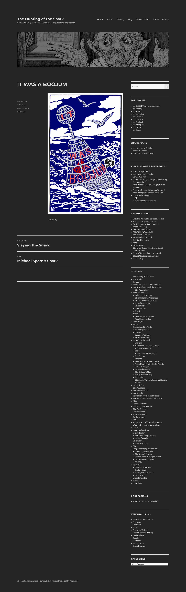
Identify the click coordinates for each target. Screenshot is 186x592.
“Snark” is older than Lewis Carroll (147, 253)
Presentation (142, 19)
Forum (135, 527)
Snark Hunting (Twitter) (143, 533)
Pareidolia (139, 377)
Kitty (135, 401)
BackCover (21, 112)
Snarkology (137, 522)
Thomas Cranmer (140, 293)
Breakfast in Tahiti (142, 338)
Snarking (139, 332)
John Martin (138, 393)
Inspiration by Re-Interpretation (146, 396)
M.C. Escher (139, 475)
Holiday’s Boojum (142, 438)
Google (136, 538)
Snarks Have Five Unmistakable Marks (148, 219)
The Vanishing (139, 388)
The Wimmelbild (141, 290)
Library (165, 19)
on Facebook (138, 122)
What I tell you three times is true (146, 425)
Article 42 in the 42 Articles (146, 301)
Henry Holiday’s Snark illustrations (147, 287)
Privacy (120, 19)
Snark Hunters (139, 546)
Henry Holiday (139, 433)
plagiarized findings (141, 195)
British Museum (139, 177)
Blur (134, 420)
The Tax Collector (140, 409)
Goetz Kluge (22, 101)
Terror (135, 324)
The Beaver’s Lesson (141, 235)
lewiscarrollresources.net (143, 520)
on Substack (138, 119)
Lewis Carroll (138, 441)
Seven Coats (140, 306)
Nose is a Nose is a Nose (144, 316)
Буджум (138, 343)
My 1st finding (139, 385)
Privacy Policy (45, 581)
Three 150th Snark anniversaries (146, 256)
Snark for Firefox (140, 478)
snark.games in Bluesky (142, 148)
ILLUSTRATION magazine (143, 174)
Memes (136, 481)
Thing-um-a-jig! (140, 227)
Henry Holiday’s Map (143, 375)
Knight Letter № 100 (143, 295)
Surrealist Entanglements (145, 201)
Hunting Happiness (141, 240)
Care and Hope (139, 412)
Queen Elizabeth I (140, 404)
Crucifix (138, 311)
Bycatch (136, 465)
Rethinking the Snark (141, 340)
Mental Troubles (141, 443)
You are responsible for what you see (147, 422)
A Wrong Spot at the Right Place (145, 501)
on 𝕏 (137, 130)
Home (100, 19)
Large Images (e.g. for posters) (145, 449)
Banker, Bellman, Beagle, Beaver (148, 457)
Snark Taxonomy (144, 348)
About (110, 19)
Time (135, 243)
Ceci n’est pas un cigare (144, 459)
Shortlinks (137, 483)
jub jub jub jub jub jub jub (147, 353)
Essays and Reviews (141, 430)
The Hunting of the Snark (40, 19)
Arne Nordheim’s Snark (142, 237)
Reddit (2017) (138, 543)
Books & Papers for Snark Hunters (147, 285)
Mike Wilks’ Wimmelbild (143, 232)
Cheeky (136, 428)
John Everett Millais (141, 391)
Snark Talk (137, 279)
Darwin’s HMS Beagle (144, 451)
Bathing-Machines (142, 335)
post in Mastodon (140, 151)
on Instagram (138, 125)
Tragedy (138, 359)
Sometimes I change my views (147, 346)
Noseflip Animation (143, 319)
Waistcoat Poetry (140, 414)
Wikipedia (137, 525)
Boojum (20, 108)
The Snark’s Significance (145, 436)
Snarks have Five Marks (142, 327)
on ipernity (137, 109)
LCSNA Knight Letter (141, 172)
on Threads (137, 127)
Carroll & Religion (142, 367)
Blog (130, 19)
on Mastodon (138, 114)
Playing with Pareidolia (144, 473)
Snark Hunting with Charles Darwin (149, 364)
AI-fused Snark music (142, 229)
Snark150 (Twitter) (140, 530)
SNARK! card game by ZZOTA (144, 221)
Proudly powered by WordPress (65, 581)
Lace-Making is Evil (143, 369)
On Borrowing (138, 245)
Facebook (137, 541)
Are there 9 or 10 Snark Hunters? (146, 224)
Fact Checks (140, 356)
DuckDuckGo (138, 535)
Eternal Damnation (142, 303)
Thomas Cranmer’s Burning (146, 298)
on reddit (136, 111)
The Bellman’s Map (143, 372)
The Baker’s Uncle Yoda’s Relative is (147, 398)
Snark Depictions (142, 330)
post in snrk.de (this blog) (143, 153)
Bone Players (138, 322)
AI (136, 198)
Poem (156, 19)
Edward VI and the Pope (142, 406)
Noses (135, 314)
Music (135, 446)
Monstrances (140, 308)
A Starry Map (138, 259)
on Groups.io (138, 117)
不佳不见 (138, 462)
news (27, 108)
